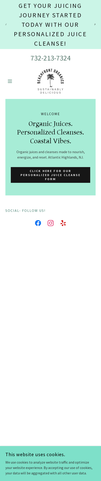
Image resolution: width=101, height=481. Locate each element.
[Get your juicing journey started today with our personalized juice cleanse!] (50, 24)
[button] (12, 81)
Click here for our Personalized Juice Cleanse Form (50, 175)
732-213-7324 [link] (51, 58)
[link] (50, 81)
